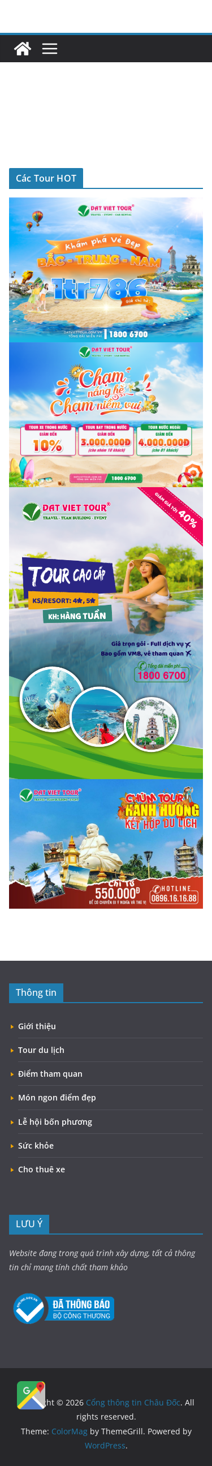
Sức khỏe (36, 1145)
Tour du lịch (41, 1049)
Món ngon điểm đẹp (57, 1097)
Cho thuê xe (41, 1169)
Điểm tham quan (50, 1073)
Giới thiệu (37, 1026)
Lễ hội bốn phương (55, 1121)
